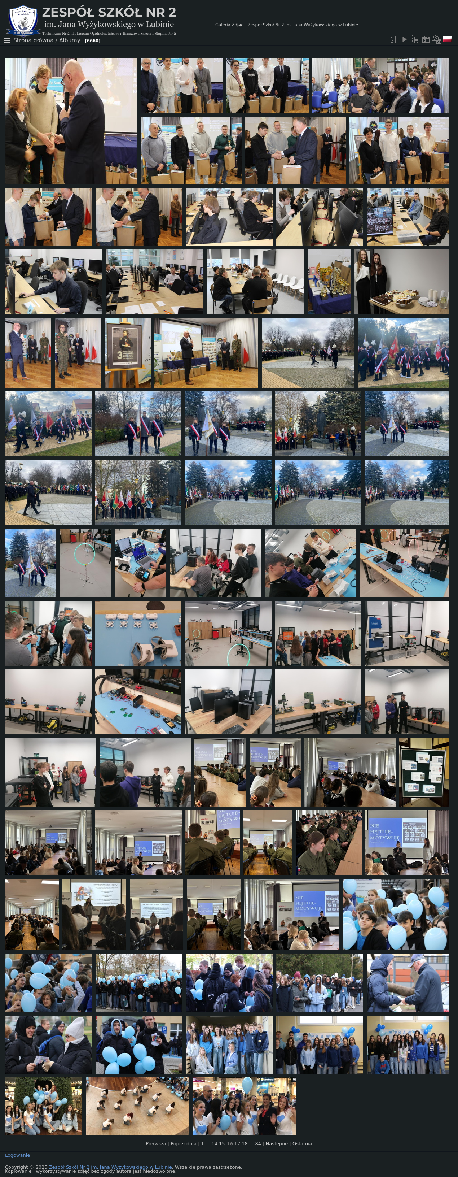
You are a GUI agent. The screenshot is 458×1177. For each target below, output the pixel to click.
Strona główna (33, 40)
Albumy (69, 40)
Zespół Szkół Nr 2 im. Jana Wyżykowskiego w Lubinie (110, 1167)
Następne (277, 1143)
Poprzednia (184, 1143)
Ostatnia (302, 1143)
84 (258, 1143)
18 (244, 1143)
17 (237, 1143)
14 (214, 1143)
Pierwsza (156, 1143)
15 (222, 1143)
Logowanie (17, 1155)
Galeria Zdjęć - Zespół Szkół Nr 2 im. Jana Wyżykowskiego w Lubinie (286, 24)
